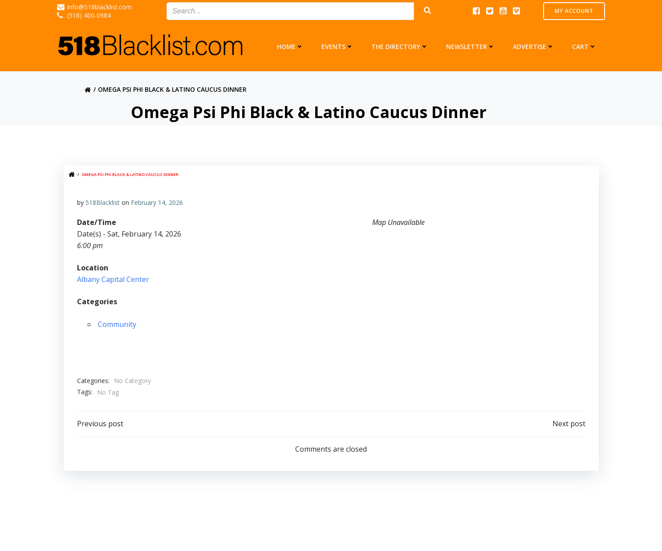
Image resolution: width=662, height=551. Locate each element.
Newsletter (470, 46)
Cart (584, 46)
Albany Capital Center (113, 279)
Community (117, 324)
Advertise (533, 46)
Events (337, 46)
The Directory (399, 46)
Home (290, 46)
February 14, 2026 (157, 202)
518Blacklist (102, 202)
